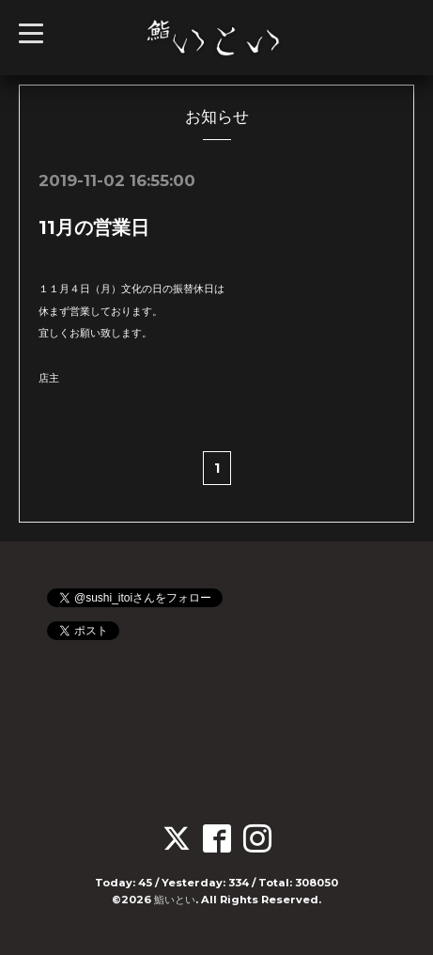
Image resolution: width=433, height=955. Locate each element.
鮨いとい (174, 899)
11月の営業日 (94, 227)
